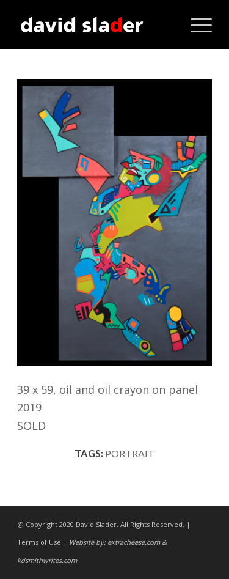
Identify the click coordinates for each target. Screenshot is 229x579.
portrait (129, 453)
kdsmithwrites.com (47, 560)
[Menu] (195, 24)
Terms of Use (39, 542)
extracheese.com (133, 542)
